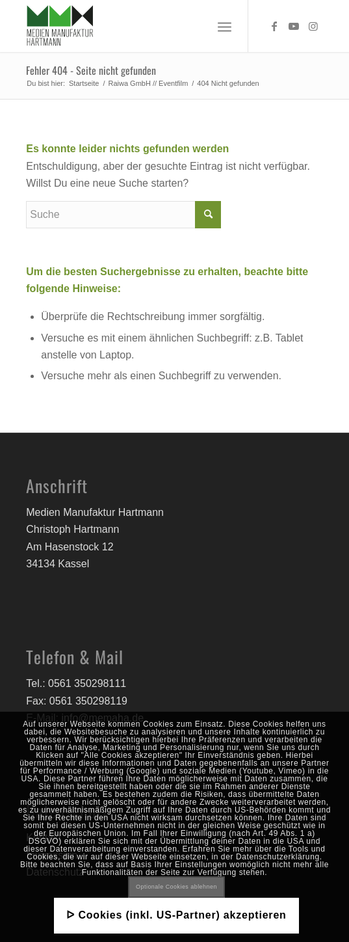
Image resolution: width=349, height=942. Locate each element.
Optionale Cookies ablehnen (176, 886)
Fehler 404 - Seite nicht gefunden (91, 70)
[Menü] (224, 26)
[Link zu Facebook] (274, 26)
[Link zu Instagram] (313, 26)
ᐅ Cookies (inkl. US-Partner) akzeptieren (176, 915)
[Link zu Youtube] (294, 26)
